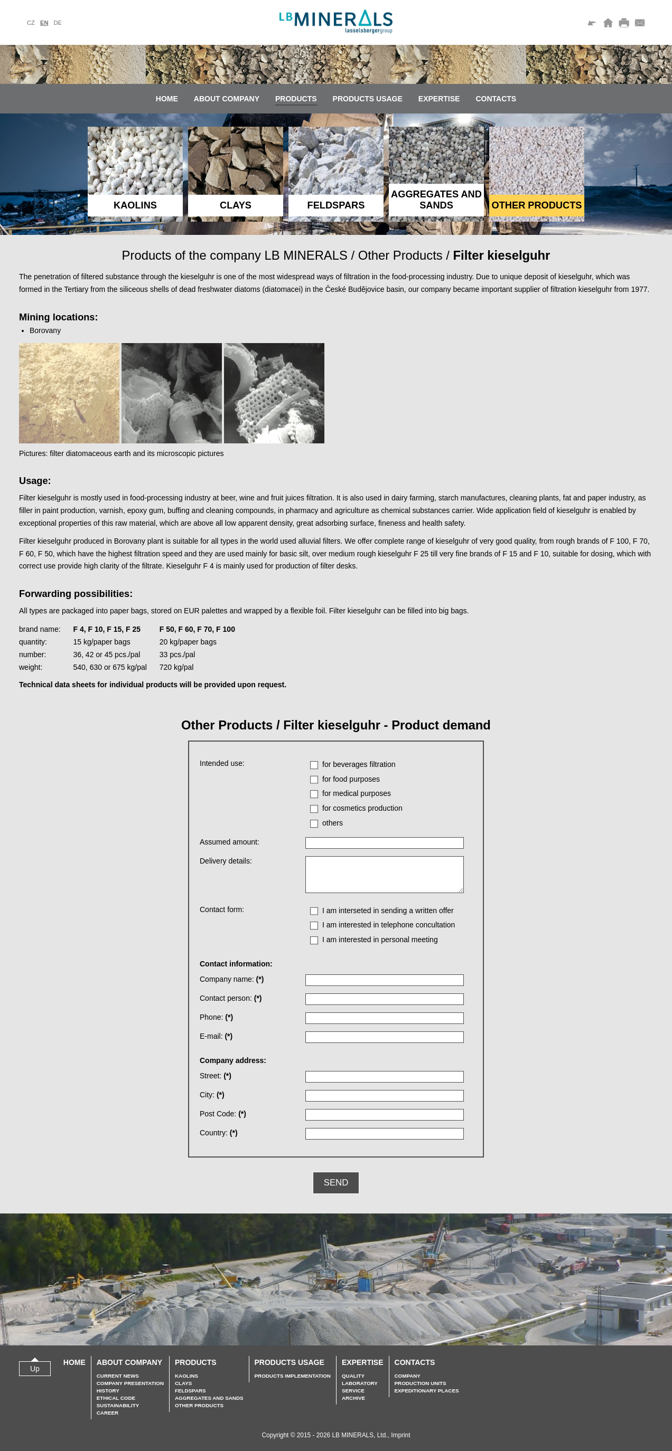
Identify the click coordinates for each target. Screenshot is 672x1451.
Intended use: (222, 763)
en (44, 23)
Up (35, 1368)
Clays (183, 1383)
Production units (420, 1383)
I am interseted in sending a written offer (388, 910)
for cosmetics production (362, 808)
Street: (215, 1075)
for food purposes (351, 779)
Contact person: (231, 998)
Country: (219, 1132)
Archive (353, 1398)
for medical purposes (356, 793)
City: (212, 1094)
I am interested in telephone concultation (388, 925)
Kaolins (186, 1376)
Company (408, 1376)
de (57, 23)
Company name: (232, 979)
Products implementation (293, 1376)
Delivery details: (226, 861)
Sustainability (118, 1405)
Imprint (400, 1435)
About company (226, 98)
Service (353, 1390)
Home (167, 98)
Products (296, 98)
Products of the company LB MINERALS (235, 255)
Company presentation (130, 1383)
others (332, 823)
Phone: (216, 1017)
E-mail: (216, 1036)
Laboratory (360, 1383)
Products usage (368, 98)
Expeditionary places (427, 1390)
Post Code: (223, 1113)
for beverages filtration (359, 764)
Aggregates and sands (209, 1398)
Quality (353, 1376)
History (108, 1390)
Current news (118, 1376)
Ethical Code (116, 1398)
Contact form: (222, 909)
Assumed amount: (229, 842)
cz (31, 23)
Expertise (439, 98)
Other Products (400, 255)
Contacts (495, 98)
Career (107, 1413)
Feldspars (190, 1390)
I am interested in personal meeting (380, 939)
